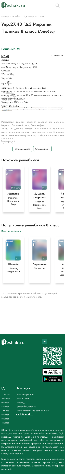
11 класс (5, 394)
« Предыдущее (22, 149)
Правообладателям (26, 406)
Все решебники (11, 231)
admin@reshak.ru (24, 414)
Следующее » (42, 149)
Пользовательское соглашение (32, 410)
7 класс (5, 410)
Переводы (21, 402)
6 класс (5, 414)
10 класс (5, 398)
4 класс (5, 422)
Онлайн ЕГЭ (22, 398)
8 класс (5, 406)
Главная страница (25, 394)
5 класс (5, 418)
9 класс (5, 402)
